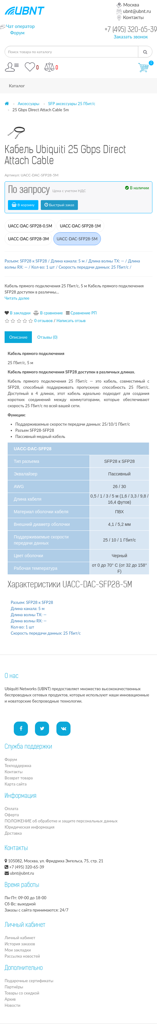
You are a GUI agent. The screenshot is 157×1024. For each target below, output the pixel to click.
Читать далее (17, 298)
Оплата (11, 808)
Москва (128, 4)
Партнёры (14, 986)
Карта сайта (16, 784)
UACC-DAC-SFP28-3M (28, 238)
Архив (10, 999)
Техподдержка (18, 765)
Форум (17, 32)
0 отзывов (43, 320)
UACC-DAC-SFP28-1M (80, 225)
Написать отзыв (71, 320)
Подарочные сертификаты (29, 980)
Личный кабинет (20, 937)
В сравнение (51, 312)
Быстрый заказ (59, 205)
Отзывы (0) (47, 337)
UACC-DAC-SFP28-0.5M (30, 225)
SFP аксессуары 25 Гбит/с (71, 103)
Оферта (12, 814)
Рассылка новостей (22, 956)
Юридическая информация (29, 827)
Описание (18, 337)
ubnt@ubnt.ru (134, 11)
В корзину (23, 205)
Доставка (13, 833)
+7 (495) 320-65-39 (131, 30)
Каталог (17, 85)
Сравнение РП (84, 312)
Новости (12, 1005)
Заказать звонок (131, 36)
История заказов (20, 943)
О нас (11, 676)
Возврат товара (19, 777)
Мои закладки (18, 949)
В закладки (20, 312)
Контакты (130, 17)
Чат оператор (20, 26)
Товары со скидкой (22, 993)
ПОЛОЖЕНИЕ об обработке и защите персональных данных (61, 820)
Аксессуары (28, 103)
